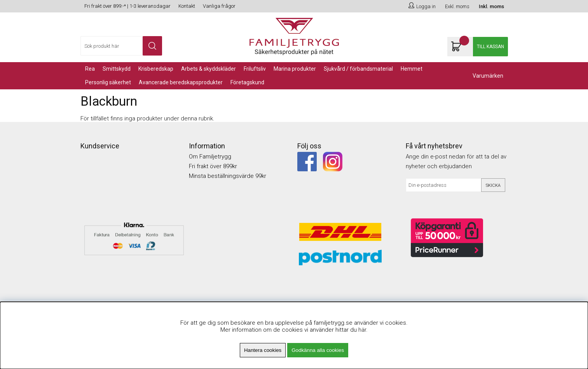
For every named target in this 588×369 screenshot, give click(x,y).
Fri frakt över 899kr (213, 166)
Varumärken (488, 76)
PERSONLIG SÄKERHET (108, 82)
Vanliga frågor (219, 6)
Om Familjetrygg (210, 156)
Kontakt (186, 6)
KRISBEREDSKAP (155, 69)
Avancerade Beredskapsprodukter (181, 82)
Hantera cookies (262, 350)
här (362, 329)
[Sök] (121, 46)
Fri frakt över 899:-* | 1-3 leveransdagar (127, 6)
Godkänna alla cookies (317, 350)
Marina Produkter (295, 69)
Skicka (493, 185)
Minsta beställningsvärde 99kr (227, 175)
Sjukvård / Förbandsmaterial (358, 69)
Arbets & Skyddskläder (208, 69)
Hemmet (411, 69)
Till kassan (490, 46)
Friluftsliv (255, 69)
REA (90, 69)
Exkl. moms (457, 6)
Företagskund (247, 82)
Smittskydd (117, 69)
